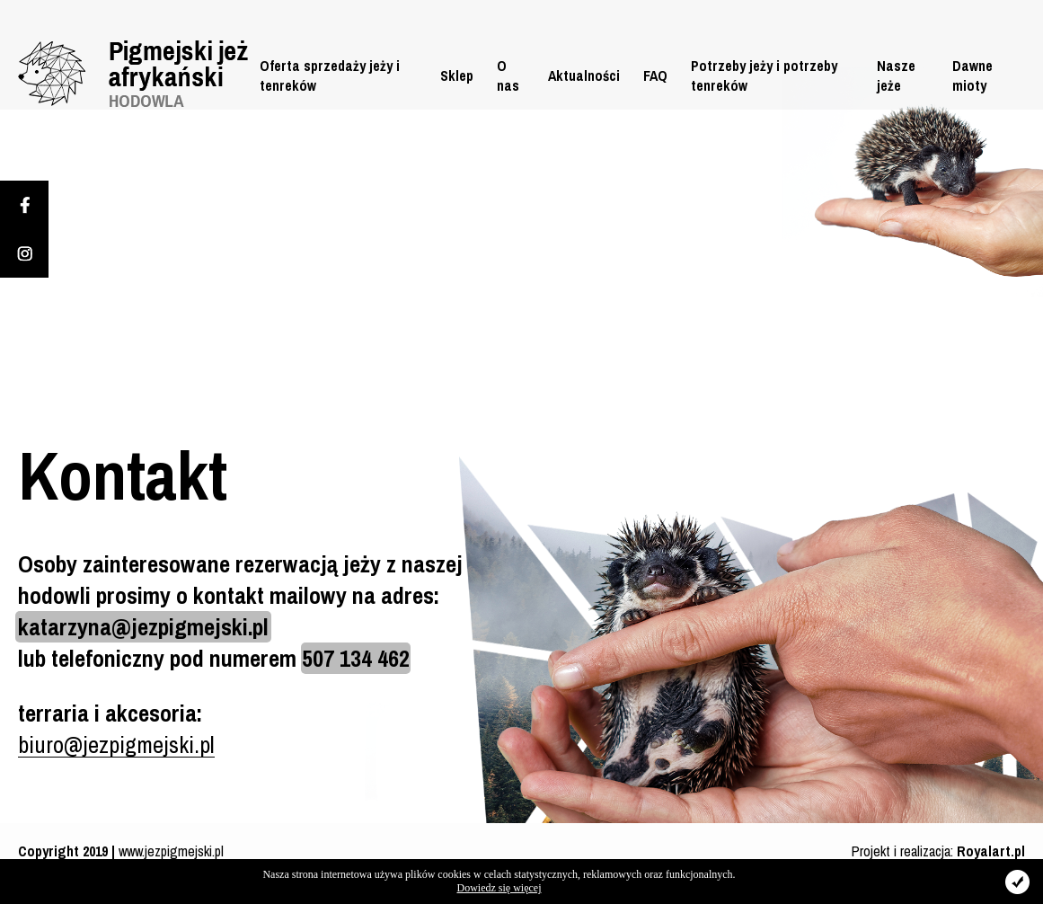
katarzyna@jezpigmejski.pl (143, 627)
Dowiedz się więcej (499, 888)
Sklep (456, 75)
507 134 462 (356, 658)
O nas (508, 75)
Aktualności (584, 75)
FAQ (655, 75)
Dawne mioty (972, 75)
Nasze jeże (896, 75)
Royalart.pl (991, 851)
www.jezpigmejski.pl (171, 851)
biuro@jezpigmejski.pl (116, 744)
